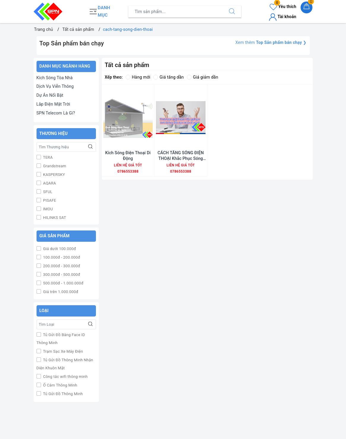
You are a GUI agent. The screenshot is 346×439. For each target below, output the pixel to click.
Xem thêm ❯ (270, 42)
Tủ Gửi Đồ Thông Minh (62, 394)
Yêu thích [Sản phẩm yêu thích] (283, 6)
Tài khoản (282, 16)
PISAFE (49, 200)
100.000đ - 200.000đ (61, 257)
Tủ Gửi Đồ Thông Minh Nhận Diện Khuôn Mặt (65, 364)
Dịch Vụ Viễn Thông (55, 86)
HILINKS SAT (54, 217)
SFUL (47, 192)
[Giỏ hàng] (306, 7)
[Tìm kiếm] (232, 12)
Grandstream (54, 166)
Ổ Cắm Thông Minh (59, 385)
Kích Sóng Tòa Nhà (55, 77)
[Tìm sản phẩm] (175, 12)
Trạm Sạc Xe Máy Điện (62, 351)
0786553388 (127, 171)
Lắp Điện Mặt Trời (53, 104)
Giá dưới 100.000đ (59, 248)
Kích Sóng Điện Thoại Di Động (128, 155)
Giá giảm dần (202, 77)
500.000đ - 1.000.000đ (63, 283)
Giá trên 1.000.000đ (60, 292)
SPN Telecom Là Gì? (56, 113)
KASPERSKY (53, 174)
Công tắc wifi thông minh (65, 376)
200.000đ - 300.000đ (61, 266)
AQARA (49, 183)
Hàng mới (138, 77)
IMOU (47, 209)
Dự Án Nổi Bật (50, 95)
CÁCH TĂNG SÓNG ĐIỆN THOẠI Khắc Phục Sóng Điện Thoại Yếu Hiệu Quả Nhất (180, 155)
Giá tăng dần (168, 77)
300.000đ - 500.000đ (61, 274)
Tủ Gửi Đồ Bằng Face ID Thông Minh (61, 339)
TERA (47, 157)
